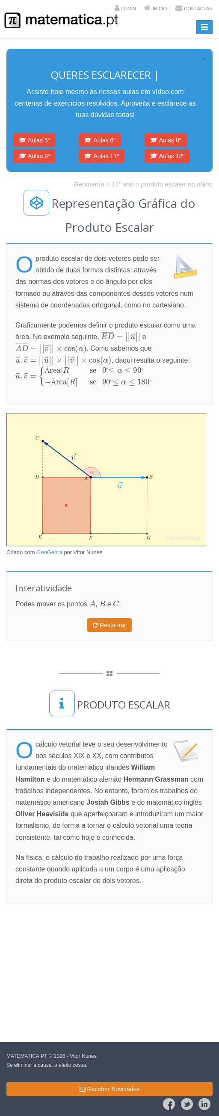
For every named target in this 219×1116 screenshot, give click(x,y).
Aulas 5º (34, 140)
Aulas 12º (167, 156)
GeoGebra (49, 552)
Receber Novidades (110, 1089)
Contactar (198, 8)
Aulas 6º (99, 140)
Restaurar (109, 625)
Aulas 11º (101, 156)
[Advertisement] (109, 972)
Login (128, 8)
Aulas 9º (34, 156)
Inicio (160, 8)
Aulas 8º (165, 140)
